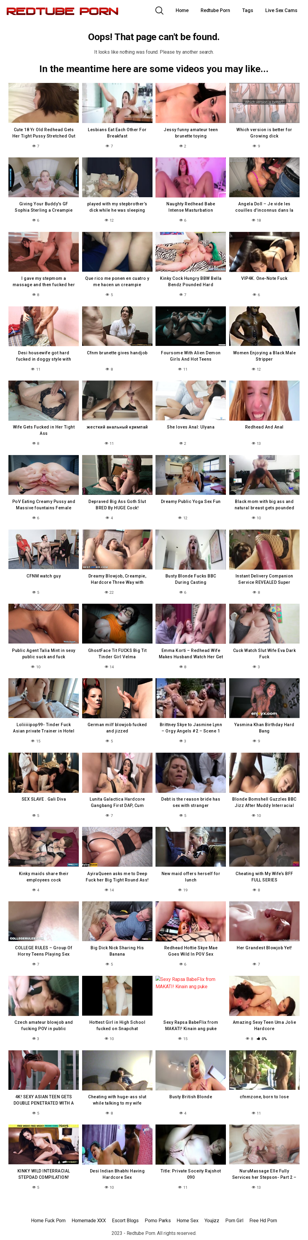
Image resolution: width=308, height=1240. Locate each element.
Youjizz (212, 1220)
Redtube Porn (215, 10)
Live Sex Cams (281, 10)
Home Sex (187, 1220)
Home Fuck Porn (48, 1220)
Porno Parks (158, 1220)
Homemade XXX (89, 1220)
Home (182, 10)
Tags (247, 10)
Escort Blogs (125, 1220)
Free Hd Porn (263, 1220)
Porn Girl (234, 1220)
